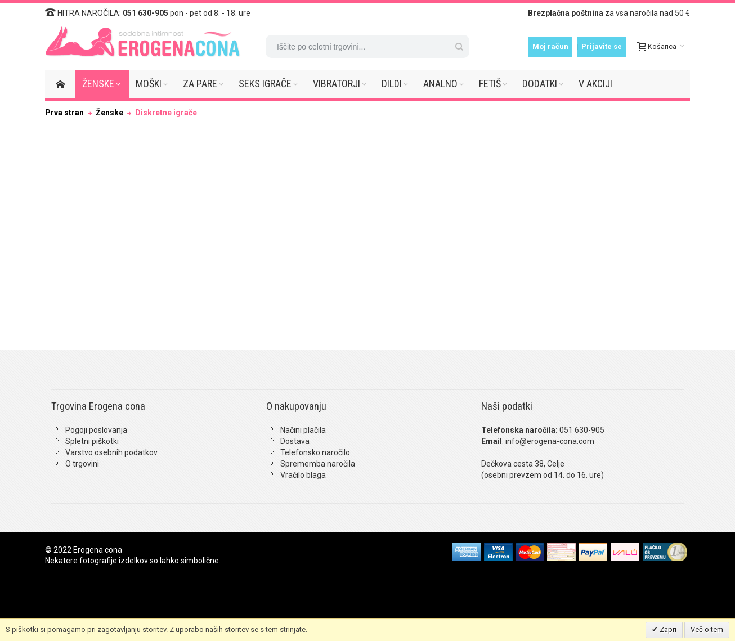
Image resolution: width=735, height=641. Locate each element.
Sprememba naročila (317, 463)
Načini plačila (303, 429)
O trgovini (82, 463)
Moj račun (550, 46)
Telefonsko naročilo (315, 452)
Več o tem (707, 629)
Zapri (667, 629)
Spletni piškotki (92, 441)
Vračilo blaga (303, 474)
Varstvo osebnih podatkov (111, 452)
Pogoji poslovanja (96, 429)
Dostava (295, 441)
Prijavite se (601, 46)
